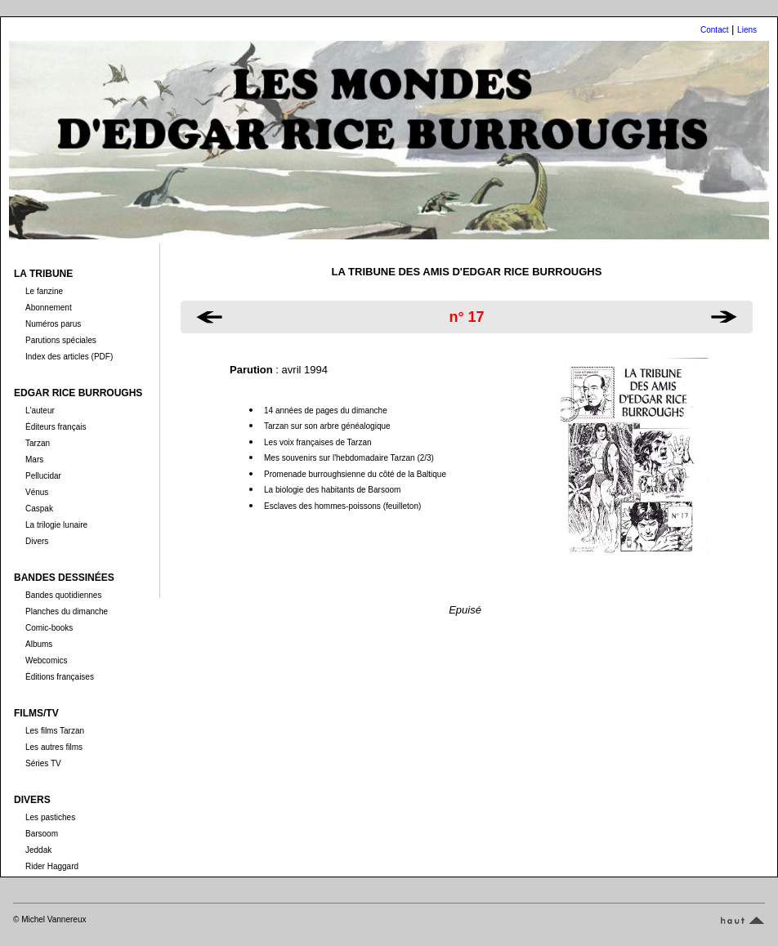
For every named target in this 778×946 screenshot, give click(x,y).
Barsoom (41, 833)
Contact (714, 29)
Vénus (36, 492)
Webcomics (46, 660)
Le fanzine (44, 291)
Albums (38, 644)
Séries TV (43, 763)
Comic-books (49, 627)
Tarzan (37, 443)
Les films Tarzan (54, 730)
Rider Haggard (51, 866)
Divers (36, 541)
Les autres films (54, 747)
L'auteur (40, 410)
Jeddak (38, 850)
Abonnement (48, 307)
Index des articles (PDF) (69, 356)
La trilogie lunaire (56, 524)
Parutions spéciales (60, 340)
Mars (34, 459)
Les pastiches (50, 817)
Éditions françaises (59, 676)
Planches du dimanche (66, 611)
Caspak (39, 508)
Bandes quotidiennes (63, 595)
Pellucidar (43, 475)
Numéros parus (53, 323)
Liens (747, 29)
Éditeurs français (55, 426)
